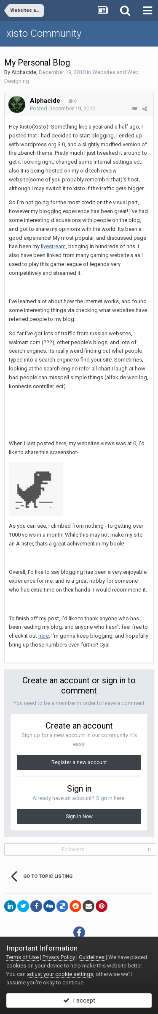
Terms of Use (22, 957)
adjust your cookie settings (60, 974)
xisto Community (43, 33)
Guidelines (91, 957)
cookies (16, 965)
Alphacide (23, 72)
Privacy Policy (59, 957)
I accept (79, 1000)
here (43, 636)
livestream (53, 246)
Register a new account (79, 762)
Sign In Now (79, 816)
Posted (62, 108)
